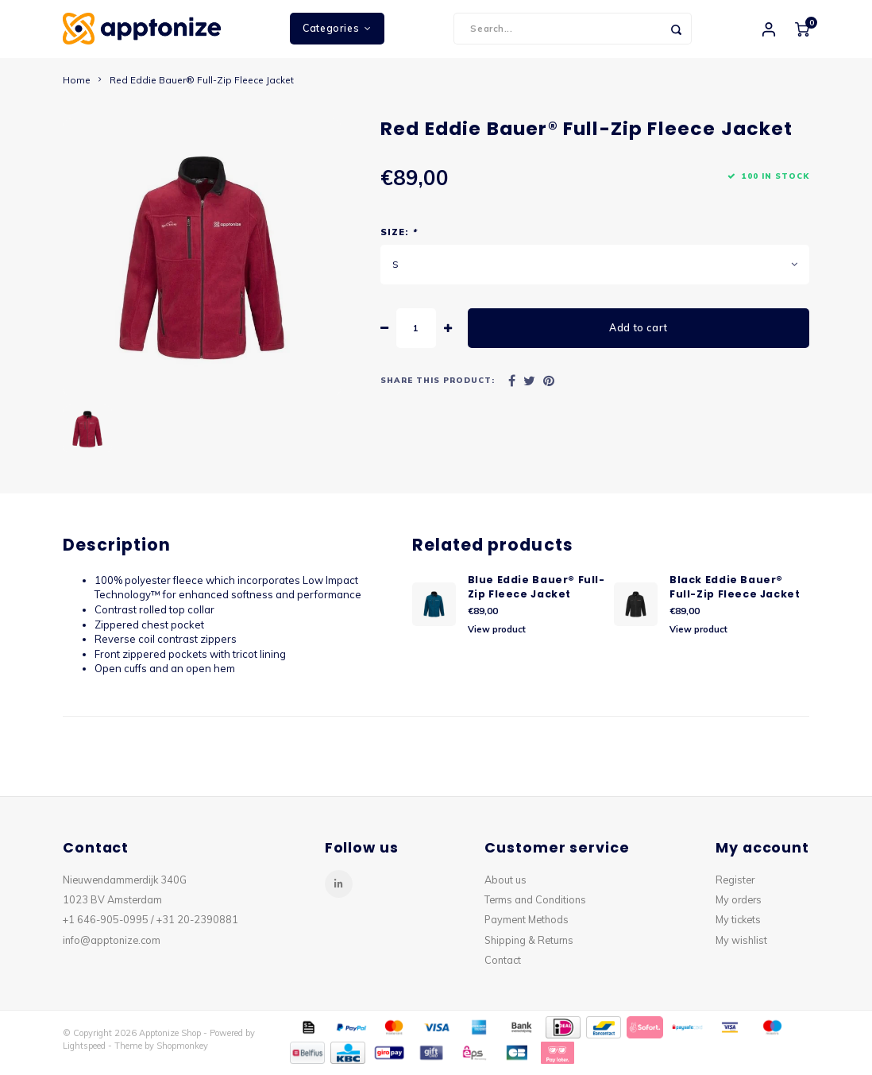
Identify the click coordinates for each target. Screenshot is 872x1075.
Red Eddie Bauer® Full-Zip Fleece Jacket (202, 85)
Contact (502, 965)
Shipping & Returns (528, 945)
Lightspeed (84, 1051)
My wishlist (741, 945)
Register (735, 885)
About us (505, 885)
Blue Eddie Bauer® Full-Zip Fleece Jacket (536, 592)
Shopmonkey (182, 1051)
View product (497, 634)
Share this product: (437, 386)
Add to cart (638, 334)
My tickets (738, 925)
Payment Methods (526, 925)
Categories (337, 31)
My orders (739, 905)
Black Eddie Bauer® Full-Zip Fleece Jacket (735, 592)
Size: (398, 238)
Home (77, 85)
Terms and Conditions (535, 905)
